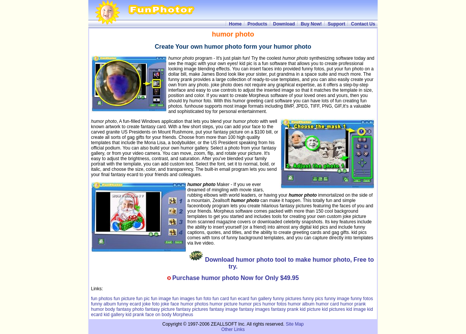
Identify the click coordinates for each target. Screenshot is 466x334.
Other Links (232, 329)
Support (336, 24)
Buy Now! (311, 24)
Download (284, 24)
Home (235, 24)
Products (257, 24)
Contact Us (363, 24)
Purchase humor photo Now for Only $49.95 (235, 278)
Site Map (294, 324)
